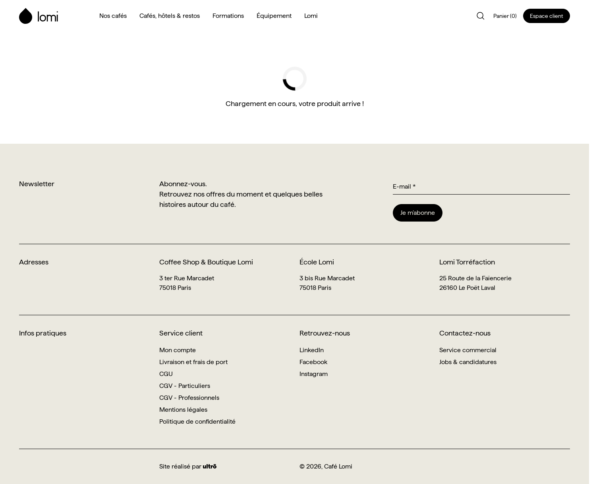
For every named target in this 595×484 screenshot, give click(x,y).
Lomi (311, 15)
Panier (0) (505, 16)
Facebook (313, 362)
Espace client (546, 16)
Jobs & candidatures (467, 362)
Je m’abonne (417, 212)
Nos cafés (113, 15)
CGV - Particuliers (184, 385)
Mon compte (177, 350)
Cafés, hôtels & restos (169, 15)
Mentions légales (183, 409)
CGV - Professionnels (189, 397)
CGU (166, 373)
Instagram (313, 373)
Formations (228, 15)
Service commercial (467, 350)
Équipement (274, 15)
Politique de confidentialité (197, 421)
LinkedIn (311, 350)
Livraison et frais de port (193, 362)
